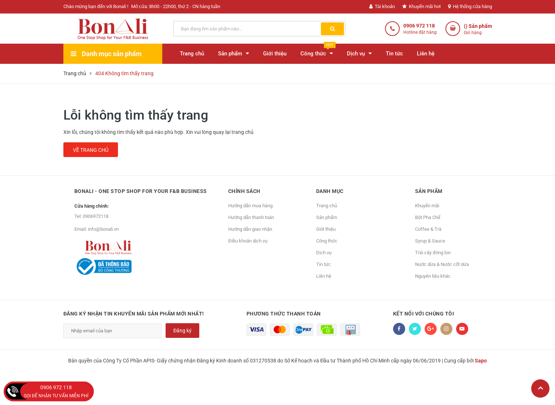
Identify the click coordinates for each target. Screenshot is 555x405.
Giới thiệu (326, 229)
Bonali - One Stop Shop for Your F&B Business (140, 191)
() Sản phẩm (478, 29)
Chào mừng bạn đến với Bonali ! (95, 6)
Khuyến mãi (427, 205)
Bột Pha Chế (427, 217)
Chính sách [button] (244, 191)
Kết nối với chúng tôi (423, 314)
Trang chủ (326, 205)
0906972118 (95, 216)
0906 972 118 (419, 26)
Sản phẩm (326, 217)
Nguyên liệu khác (433, 276)
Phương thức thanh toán (284, 314)
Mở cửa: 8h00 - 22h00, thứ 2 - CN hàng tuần (175, 6)
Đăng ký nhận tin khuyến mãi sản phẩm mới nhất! (133, 314)
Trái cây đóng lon (433, 252)
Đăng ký (182, 330)
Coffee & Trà (428, 229)
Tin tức (323, 264)
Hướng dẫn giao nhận (250, 229)
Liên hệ (323, 276)
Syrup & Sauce (430, 241)
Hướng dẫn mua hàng (250, 205)
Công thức (326, 241)
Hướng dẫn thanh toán (251, 217)
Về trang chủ (90, 150)
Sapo (481, 361)
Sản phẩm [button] (429, 191)
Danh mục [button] (330, 191)
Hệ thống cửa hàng (470, 6)
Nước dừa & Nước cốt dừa (442, 264)
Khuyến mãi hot (421, 6)
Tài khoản (382, 6)
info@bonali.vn (103, 229)
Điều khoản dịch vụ (247, 241)
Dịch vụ (324, 252)
